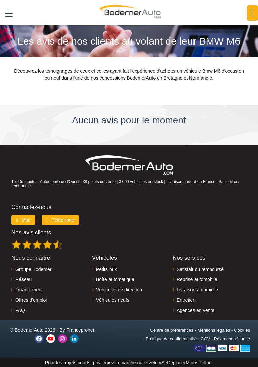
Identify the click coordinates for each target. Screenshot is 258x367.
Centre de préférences (171, 330)
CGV (205, 338)
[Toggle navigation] (6, 13)
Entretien (186, 300)
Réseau (23, 279)
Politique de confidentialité (171, 338)
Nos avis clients (31, 232)
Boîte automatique (115, 279)
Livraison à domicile (197, 289)
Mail (23, 220)
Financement (29, 289)
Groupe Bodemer (33, 269)
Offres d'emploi (31, 300)
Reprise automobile (197, 279)
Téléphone (60, 220)
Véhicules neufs (112, 300)
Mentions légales (214, 330)
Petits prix (106, 269)
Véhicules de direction (119, 289)
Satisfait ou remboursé (200, 269)
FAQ (20, 310)
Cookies (242, 330)
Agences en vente (195, 310)
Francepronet (80, 330)
